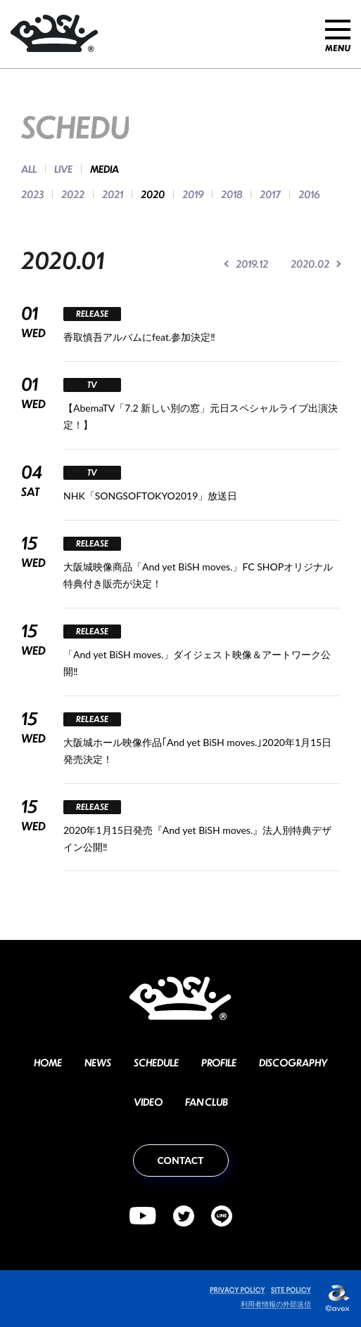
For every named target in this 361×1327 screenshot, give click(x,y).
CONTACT (181, 1160)
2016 (308, 194)
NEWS (97, 1062)
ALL (29, 169)
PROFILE (218, 1062)
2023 (32, 194)
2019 (192, 194)
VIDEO (148, 1101)
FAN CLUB (206, 1101)
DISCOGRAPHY (293, 1062)
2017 (270, 194)
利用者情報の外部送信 (276, 1304)
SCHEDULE (156, 1062)
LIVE (63, 169)
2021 (112, 194)
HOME (48, 1062)
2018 (231, 194)
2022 (72, 194)
